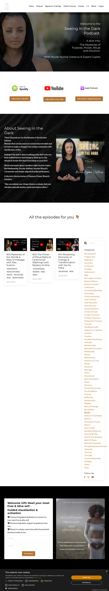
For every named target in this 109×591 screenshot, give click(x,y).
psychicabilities (90, 391)
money (87, 354)
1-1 (87, 6)
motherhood (89, 357)
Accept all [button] (86, 577)
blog (86, 275)
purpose (87, 394)
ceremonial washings (38, 268)
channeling (89, 293)
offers (87, 373)
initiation (88, 333)
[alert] (54, 580)
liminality (88, 342)
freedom (88, 324)
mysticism (9, 274)
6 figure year (89, 257)
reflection (88, 397)
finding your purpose (93, 321)
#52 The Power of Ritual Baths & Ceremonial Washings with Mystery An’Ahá (41, 259)
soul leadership (90, 434)
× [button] (106, 571)
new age (88, 370)
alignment (88, 260)
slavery (87, 425)
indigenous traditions (93, 330)
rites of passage (18, 274)
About (93, 6)
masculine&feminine (93, 348)
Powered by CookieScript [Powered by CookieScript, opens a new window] (99, 590)
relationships (89, 400)
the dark (88, 452)
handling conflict (91, 327)
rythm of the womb (18, 277)
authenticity (89, 272)
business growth (91, 284)
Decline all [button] (86, 582)
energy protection (92, 315)
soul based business (92, 431)
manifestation (90, 345)
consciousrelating (91, 296)
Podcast (39, 6)
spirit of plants (90, 440)
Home (31, 6)
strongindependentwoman (93, 446)
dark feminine (90, 299)
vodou (87, 464)
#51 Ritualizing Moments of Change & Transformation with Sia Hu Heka (66, 261)
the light (88, 455)
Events (81, 6)
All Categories (90, 253)
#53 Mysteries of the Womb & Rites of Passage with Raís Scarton (15, 259)
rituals (9, 277)
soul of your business (93, 437)
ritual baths (36, 271)
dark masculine (90, 302)
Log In (101, 6)
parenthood (89, 376)
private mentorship (92, 388)
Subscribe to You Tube (54, 99)
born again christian (92, 278)
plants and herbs (91, 379)
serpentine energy (92, 422)
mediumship (89, 351)
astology (88, 269)
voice (86, 467)
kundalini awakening (93, 339)
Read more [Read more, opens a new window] (37, 578)
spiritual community (92, 443)
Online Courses (69, 6)
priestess (88, 385)
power (87, 382)
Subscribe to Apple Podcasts (89, 99)
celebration (89, 287)
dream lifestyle (91, 312)
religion (87, 403)
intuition (87, 336)
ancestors (88, 263)
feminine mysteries (12, 268)
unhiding (88, 461)
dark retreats (90, 305)
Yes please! (28, 553)
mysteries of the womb (13, 271)
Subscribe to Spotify (19, 99)
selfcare (35, 274)
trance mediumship (92, 458)
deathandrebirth (91, 309)
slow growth (89, 428)
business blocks (91, 281)
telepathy (88, 449)
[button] (37, 588)
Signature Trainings (53, 6)
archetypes (89, 266)
